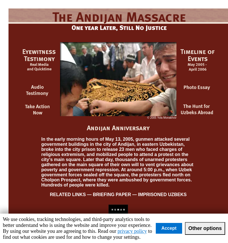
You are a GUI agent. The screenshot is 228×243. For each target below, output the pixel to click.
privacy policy (132, 231)
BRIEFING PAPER (112, 194)
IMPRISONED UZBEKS (162, 194)
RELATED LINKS (68, 194)
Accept (168, 228)
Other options (205, 228)
